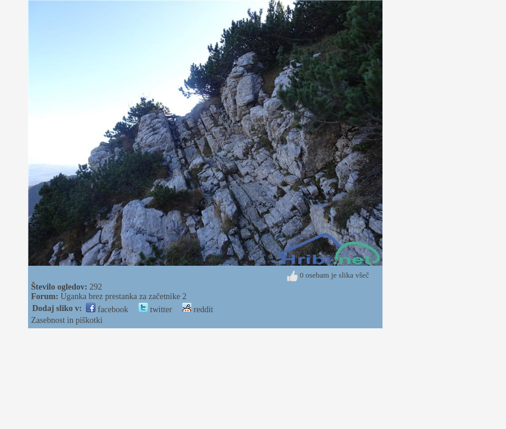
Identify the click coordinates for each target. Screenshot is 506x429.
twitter (155, 309)
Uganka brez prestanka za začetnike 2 (123, 296)
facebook (107, 309)
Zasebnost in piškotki (67, 320)
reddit (197, 309)
